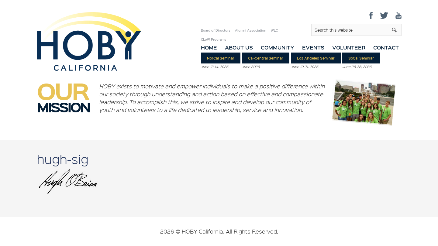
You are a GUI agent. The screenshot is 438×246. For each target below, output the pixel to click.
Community (277, 47)
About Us (239, 47)
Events (313, 47)
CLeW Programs (213, 39)
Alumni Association (250, 30)
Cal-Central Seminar (265, 58)
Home (209, 47)
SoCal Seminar (361, 58)
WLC (274, 30)
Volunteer (348, 47)
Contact (386, 47)
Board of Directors (215, 30)
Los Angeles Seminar (316, 58)
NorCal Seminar (220, 58)
